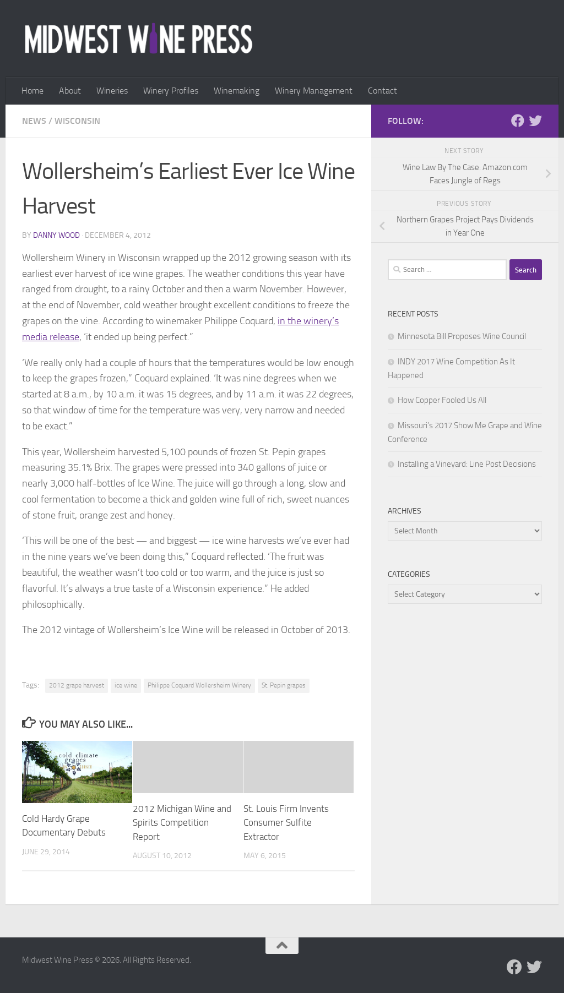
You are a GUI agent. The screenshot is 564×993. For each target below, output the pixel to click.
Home (32, 90)
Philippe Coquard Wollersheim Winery (199, 685)
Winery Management (313, 90)
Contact (382, 90)
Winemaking (236, 90)
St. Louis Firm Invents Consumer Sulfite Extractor (286, 822)
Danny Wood (56, 235)
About (70, 90)
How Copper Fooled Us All (442, 400)
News (34, 121)
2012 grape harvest (76, 685)
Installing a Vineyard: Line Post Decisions (467, 464)
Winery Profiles (170, 90)
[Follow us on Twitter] (535, 120)
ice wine (126, 685)
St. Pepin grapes (284, 685)
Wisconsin (77, 121)
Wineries (112, 90)
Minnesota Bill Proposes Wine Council (462, 336)
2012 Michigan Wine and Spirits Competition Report (182, 822)
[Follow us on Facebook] (517, 120)
